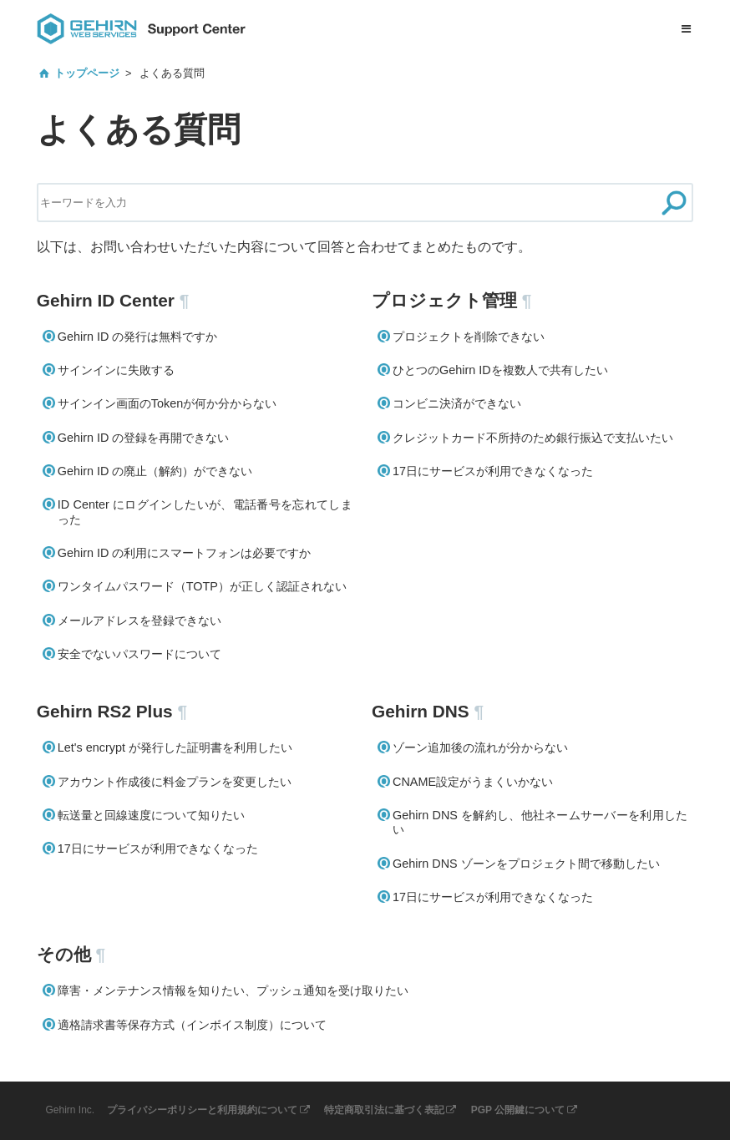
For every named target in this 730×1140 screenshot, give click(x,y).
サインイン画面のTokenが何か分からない (167, 403)
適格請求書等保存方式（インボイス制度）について (192, 1024)
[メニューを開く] (685, 29)
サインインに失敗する (116, 370)
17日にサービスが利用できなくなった (493, 471)
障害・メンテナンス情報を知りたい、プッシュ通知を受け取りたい (233, 990)
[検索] (673, 202)
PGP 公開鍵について (518, 1110)
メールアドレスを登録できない (139, 620)
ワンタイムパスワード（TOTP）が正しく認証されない (202, 586)
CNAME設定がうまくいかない (473, 781)
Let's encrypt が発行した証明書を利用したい (175, 747)
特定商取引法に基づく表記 (384, 1110)
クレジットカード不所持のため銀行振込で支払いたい (533, 437)
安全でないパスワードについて (139, 654)
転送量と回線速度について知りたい (151, 815)
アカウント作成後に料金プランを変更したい (174, 781)
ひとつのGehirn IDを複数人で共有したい (500, 370)
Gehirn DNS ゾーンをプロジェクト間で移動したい (526, 863)
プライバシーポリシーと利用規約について (202, 1110)
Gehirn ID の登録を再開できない (144, 437)
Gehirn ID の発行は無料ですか (138, 336)
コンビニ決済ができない (457, 403)
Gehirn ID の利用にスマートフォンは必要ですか (185, 553)
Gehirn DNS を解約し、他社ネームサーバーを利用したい (540, 822)
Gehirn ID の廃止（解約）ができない (155, 471)
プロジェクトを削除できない (469, 336)
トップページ (86, 73)
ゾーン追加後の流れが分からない (480, 747)
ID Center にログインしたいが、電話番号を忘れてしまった (205, 511)
